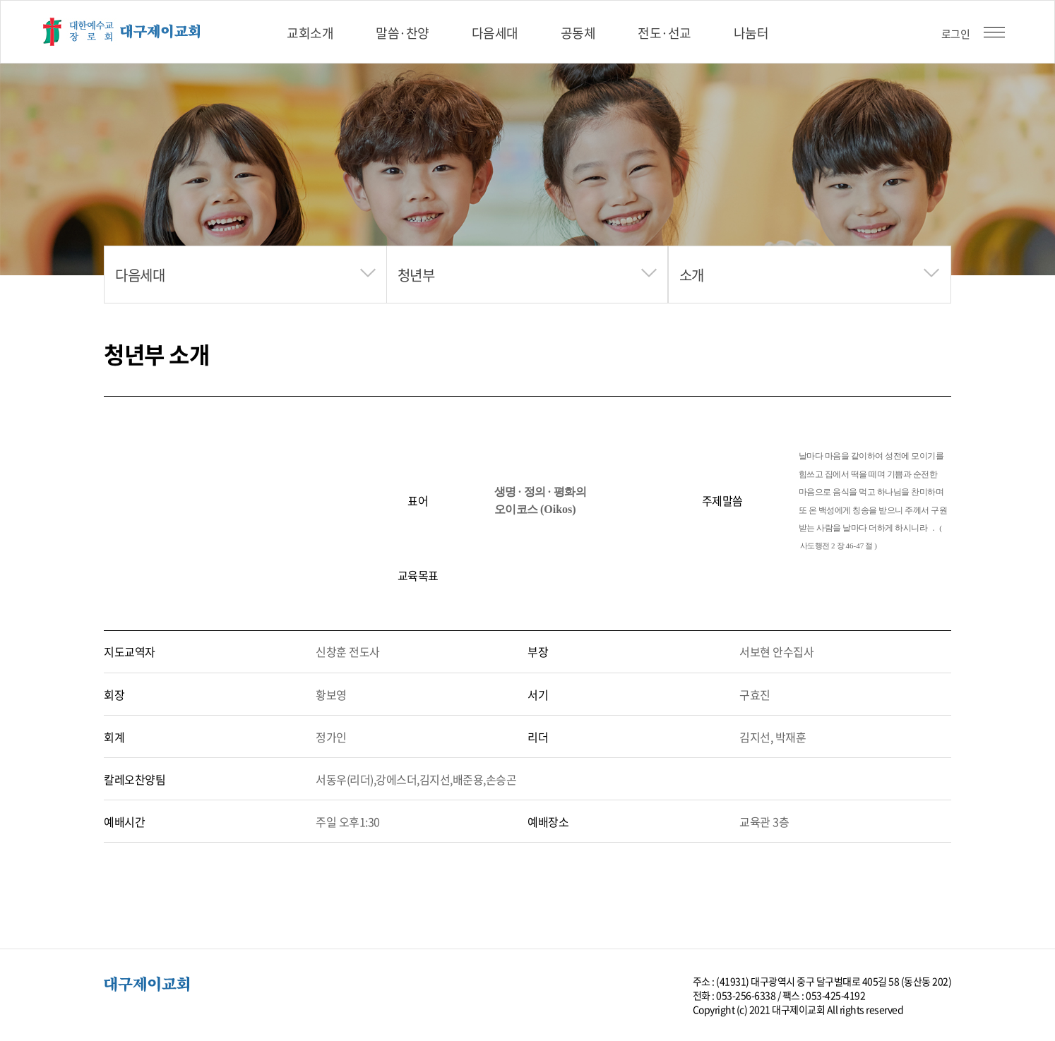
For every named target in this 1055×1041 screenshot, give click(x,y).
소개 (691, 275)
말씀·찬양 (402, 32)
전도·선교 (664, 32)
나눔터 (751, 32)
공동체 (578, 32)
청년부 (416, 275)
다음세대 (495, 32)
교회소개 (310, 32)
